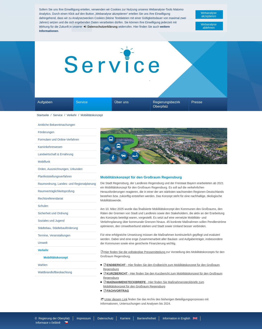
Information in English (176, 318)
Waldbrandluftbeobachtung (55, 272)
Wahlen (42, 265)
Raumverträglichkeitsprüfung (56, 191)
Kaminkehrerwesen (50, 147)
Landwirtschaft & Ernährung (55, 154)
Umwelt (42, 242)
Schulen (43, 206)
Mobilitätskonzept (92, 115)
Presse (196, 102)
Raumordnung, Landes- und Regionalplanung (67, 183)
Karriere (125, 318)
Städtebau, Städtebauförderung (58, 228)
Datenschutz (106, 318)
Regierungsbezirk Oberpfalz (166, 104)
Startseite (43, 115)
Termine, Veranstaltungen (54, 235)
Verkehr (72, 115)
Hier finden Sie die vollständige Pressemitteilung (135, 252)
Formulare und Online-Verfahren (58, 139)
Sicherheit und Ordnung (53, 213)
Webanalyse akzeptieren (209, 14)
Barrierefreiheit (146, 318)
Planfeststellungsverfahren (55, 176)
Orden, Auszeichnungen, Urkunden (60, 169)
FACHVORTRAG (118, 290)
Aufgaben (44, 102)
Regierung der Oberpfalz (54, 318)
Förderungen (46, 132)
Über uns (121, 102)
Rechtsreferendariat (50, 198)
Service (82, 102)
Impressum (84, 318)
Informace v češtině (48, 322)
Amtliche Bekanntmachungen (56, 124)
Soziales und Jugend (51, 220)
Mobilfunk (44, 161)
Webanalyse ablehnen (209, 26)
